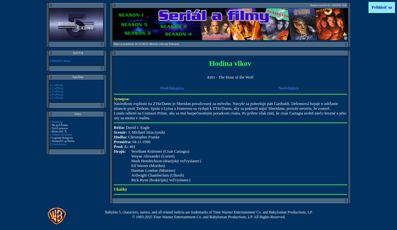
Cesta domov (59, 144)
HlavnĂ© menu (61, 60)
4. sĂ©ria (57, 94)
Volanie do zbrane (62, 134)
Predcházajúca (172, 88)
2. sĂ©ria (57, 88)
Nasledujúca (288, 88)
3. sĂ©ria (57, 91)
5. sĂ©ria (57, 97)
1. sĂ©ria (57, 85)
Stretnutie (57, 121)
